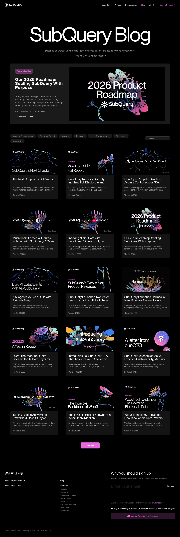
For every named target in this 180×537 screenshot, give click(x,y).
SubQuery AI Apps (13, 485)
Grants (62, 502)
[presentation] (130, 496)
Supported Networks (68, 496)
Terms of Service (44, 530)
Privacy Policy (29, 530)
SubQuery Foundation (68, 505)
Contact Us (64, 493)
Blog (62, 480)
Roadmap (63, 490)
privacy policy (157, 503)
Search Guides (65, 499)
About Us (64, 485)
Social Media (65, 508)
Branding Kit (64, 511)
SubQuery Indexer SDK (15, 480)
